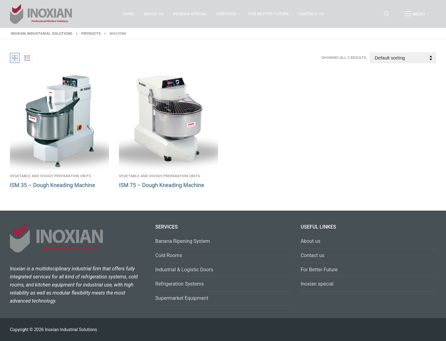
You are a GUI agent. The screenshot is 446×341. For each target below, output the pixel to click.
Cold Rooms (168, 255)
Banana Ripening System (182, 241)
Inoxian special (317, 284)
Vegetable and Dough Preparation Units (50, 176)
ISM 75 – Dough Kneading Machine (161, 185)
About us (311, 241)
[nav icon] (414, 13)
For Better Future (319, 270)
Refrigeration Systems (179, 284)
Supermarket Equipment (181, 298)
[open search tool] (386, 14)
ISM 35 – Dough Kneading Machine (52, 185)
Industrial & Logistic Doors (184, 270)
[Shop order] (403, 57)
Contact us (313, 255)
